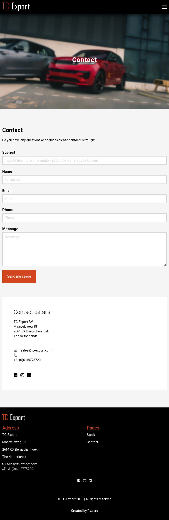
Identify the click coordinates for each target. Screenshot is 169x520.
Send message (19, 276)
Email (6, 190)
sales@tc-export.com (36, 350)
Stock (91, 435)
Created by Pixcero (84, 510)
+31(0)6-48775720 (27, 360)
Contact (92, 442)
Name (7, 171)
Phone (7, 210)
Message (10, 229)
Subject (8, 152)
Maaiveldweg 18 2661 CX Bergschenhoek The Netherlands (31, 331)
